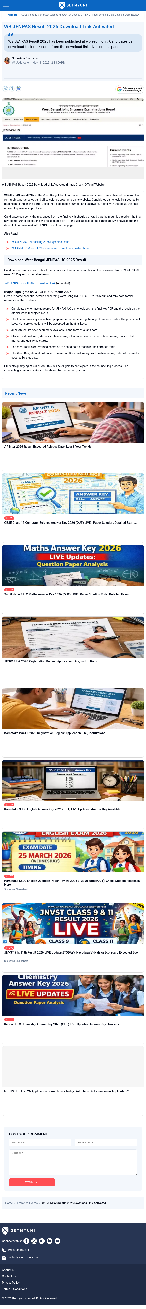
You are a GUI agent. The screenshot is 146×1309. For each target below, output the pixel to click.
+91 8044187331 (18, 1254)
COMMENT (32, 1186)
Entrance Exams (27, 1207)
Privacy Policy (11, 1287)
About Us (8, 1274)
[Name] (40, 1142)
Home (9, 1207)
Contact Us (9, 1280)
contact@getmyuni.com (23, 1261)
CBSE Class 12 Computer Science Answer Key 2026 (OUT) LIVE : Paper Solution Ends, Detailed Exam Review (80, 14)
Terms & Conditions (14, 1293)
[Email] (106, 1142)
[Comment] (73, 1164)
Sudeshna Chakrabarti (16, 889)
